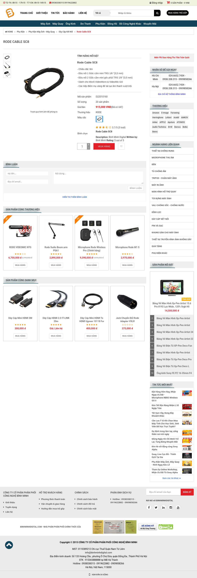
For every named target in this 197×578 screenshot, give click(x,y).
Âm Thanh (85, 23)
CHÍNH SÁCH (81, 492)
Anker (154, 122)
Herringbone (157, 117)
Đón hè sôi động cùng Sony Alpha (165, 448)
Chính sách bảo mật (85, 508)
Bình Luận (136, 188)
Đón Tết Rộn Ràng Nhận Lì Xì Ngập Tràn (165, 406)
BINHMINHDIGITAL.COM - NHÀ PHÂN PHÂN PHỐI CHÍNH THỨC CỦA (50, 527)
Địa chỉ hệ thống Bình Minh (172, 94)
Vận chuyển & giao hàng (52, 504)
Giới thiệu (42, 13)
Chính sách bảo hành (86, 499)
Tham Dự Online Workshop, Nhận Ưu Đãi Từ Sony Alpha (165, 471)
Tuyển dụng (10, 507)
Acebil (176, 117)
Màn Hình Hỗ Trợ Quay (164, 191)
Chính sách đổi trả (85, 504)
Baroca (177, 127)
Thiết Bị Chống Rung (163, 151)
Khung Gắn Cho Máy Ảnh (165, 232)
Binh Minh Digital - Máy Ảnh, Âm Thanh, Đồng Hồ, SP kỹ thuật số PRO (10, 13)
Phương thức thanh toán (52, 499)
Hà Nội (155, 86)
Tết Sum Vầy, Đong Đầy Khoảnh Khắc (163, 414)
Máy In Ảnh (158, 185)
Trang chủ (26, 13)
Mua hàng (20, 265)
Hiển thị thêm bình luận (74, 197)
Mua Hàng (104, 146)
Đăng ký (187, 492)
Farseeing (175, 113)
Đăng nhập (156, 2)
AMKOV (184, 117)
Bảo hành (68, 13)
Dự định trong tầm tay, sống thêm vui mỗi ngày (165, 432)
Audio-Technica (159, 127)
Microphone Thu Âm (163, 157)
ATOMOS (181, 122)
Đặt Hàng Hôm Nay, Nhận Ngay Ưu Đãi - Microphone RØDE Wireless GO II (165, 396)
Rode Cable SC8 (84, 32)
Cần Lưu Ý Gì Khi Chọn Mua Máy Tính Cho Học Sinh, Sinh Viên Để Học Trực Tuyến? (165, 423)
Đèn (154, 164)
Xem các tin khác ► (171, 478)
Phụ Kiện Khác (159, 253)
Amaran (155, 113)
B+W (170, 127)
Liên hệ (83, 13)
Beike (185, 127)
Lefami (168, 117)
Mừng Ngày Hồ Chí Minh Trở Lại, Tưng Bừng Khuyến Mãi (165, 440)
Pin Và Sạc (157, 225)
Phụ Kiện (21, 32)
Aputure (171, 122)
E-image (165, 113)
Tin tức (55, 13)
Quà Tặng (157, 246)
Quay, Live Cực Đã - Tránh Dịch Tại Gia (164, 455)
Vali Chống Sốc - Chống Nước (168, 205)
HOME (9, 32)
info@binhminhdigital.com (98, 552)
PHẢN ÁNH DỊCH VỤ (120, 492)
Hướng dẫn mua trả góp (52, 508)
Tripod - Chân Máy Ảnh (164, 178)
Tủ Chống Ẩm (159, 171)
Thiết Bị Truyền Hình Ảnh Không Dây (171, 239)
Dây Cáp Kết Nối (66, 32)
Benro (155, 132)
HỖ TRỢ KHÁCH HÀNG (50, 492)
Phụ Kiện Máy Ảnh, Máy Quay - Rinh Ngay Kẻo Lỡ (165, 463)
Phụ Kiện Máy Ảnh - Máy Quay (42, 32)
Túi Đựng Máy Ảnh (161, 198)
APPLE (163, 122)
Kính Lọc (156, 212)
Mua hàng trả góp (177, 13)
